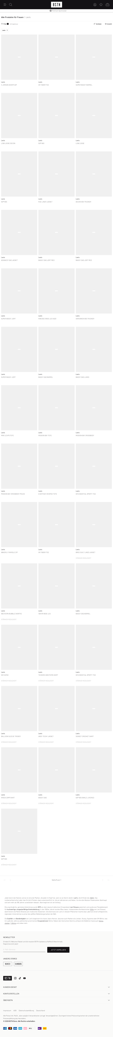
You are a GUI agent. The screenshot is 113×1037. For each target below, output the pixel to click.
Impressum (7, 1010)
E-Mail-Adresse (9, 949)
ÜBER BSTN (56, 1000)
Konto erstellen (56, 993)
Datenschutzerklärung (26, 1010)
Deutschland (40, 1010)
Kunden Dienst (56, 987)
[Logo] (56, 4)
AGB (14, 1010)
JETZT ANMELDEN (58, 950)
